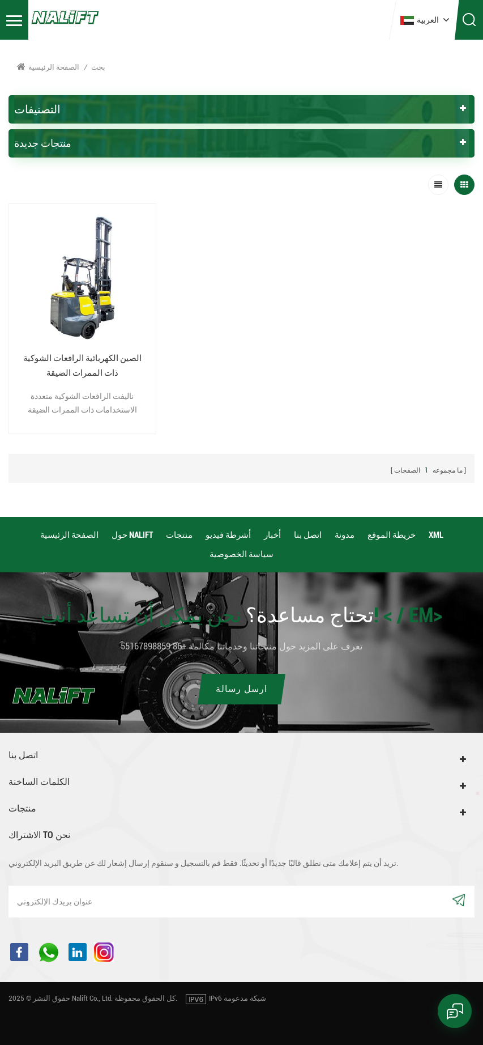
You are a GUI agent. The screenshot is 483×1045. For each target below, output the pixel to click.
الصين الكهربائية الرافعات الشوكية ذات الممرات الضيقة (82, 365)
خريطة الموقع (391, 535)
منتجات (179, 535)
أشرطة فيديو (228, 535)
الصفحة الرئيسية (48, 66)
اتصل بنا (308, 535)
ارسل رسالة (241, 688)
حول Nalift (132, 535)
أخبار (272, 535)
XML (436, 535)
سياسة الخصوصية (241, 554)
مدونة (344, 535)
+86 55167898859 (153, 646)
